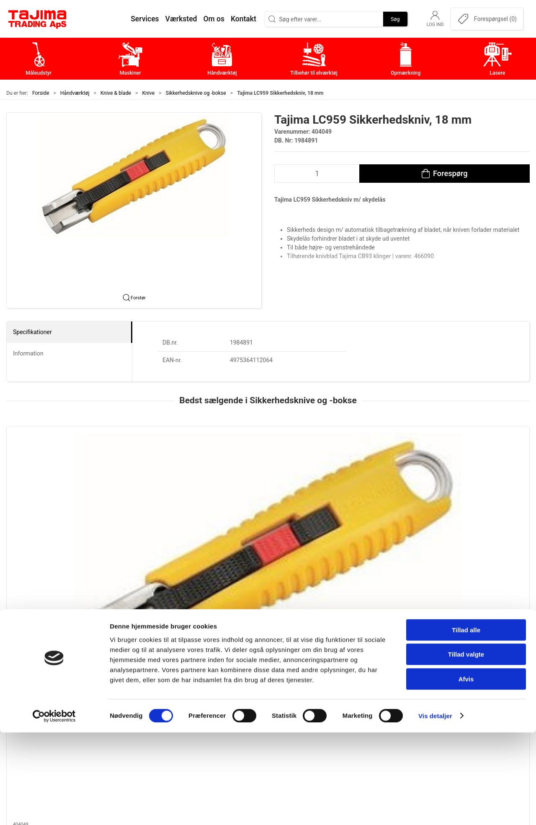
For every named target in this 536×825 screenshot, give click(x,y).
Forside (40, 93)
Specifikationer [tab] (32, 332)
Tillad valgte (466, 747)
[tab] (257, 571)
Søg (395, 19)
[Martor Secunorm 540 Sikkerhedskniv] (268, 465)
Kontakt (382, 683)
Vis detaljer (435, 808)
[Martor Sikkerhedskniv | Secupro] (480, 465)
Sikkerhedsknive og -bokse (196, 93)
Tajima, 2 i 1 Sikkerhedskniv (156, 512)
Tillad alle (466, 722)
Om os (380, 670)
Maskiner (210, 683)
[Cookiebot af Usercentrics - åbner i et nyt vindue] (54, 808)
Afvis (466, 771)
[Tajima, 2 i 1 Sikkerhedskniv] (162, 465)
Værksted (385, 696)
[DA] (37, 19)
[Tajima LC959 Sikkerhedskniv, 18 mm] (56, 465)
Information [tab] (28, 353)
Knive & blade (115, 93)
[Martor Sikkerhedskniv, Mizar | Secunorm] (374, 465)
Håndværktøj (75, 93)
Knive (148, 93)
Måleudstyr (213, 670)
